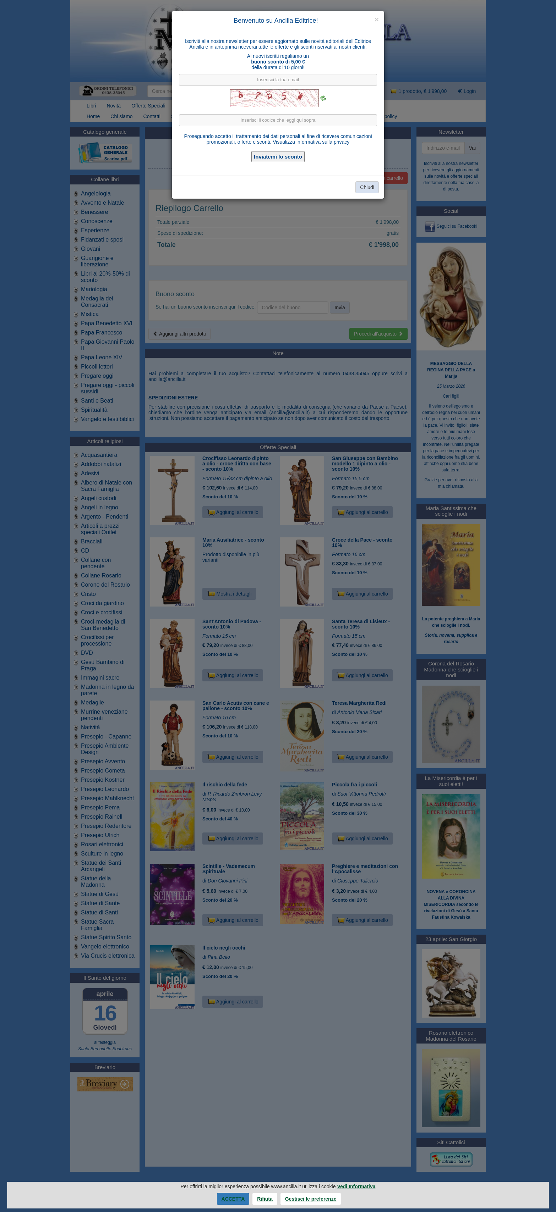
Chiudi (367, 187)
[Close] (377, 19)
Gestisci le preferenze (311, 1199)
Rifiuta (265, 1199)
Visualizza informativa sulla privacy (311, 142)
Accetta (233, 1199)
